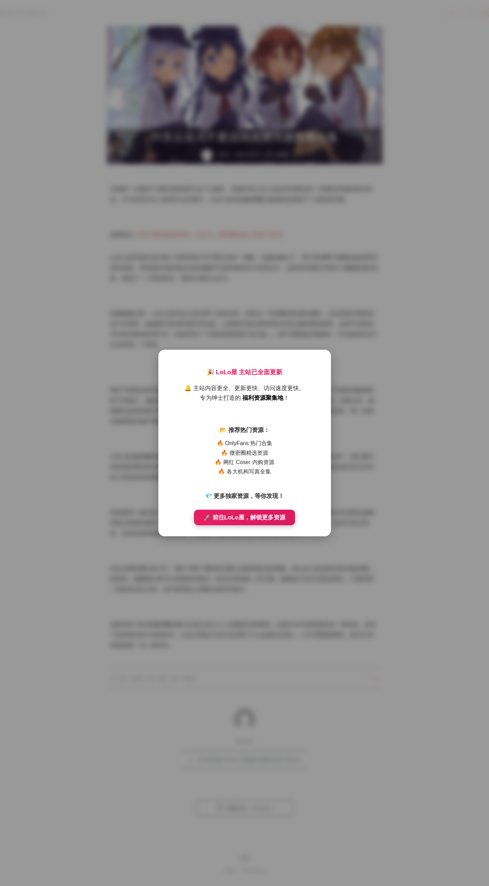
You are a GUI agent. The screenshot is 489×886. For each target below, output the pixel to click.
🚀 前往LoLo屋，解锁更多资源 (244, 517)
